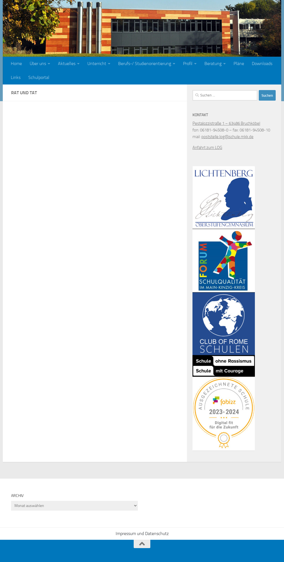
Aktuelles (66, 63)
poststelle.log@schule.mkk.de (227, 136)
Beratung (213, 63)
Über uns (38, 63)
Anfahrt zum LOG (207, 147)
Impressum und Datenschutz (142, 533)
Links (16, 77)
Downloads (262, 63)
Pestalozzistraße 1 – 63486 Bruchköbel (226, 123)
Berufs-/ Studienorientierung (144, 63)
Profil (187, 63)
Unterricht (96, 63)
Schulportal (38, 77)
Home (16, 63)
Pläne (239, 63)
